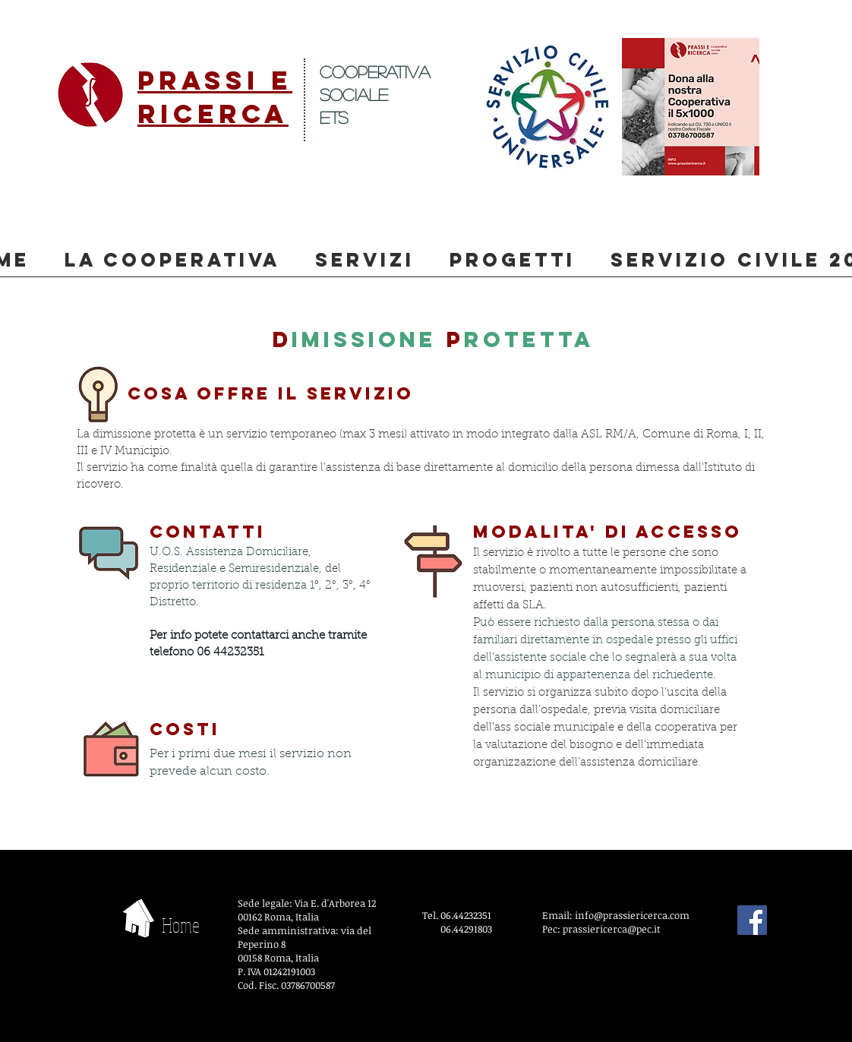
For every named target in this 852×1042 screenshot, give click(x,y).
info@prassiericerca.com (632, 915)
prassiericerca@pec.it (612, 929)
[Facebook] (752, 920)
